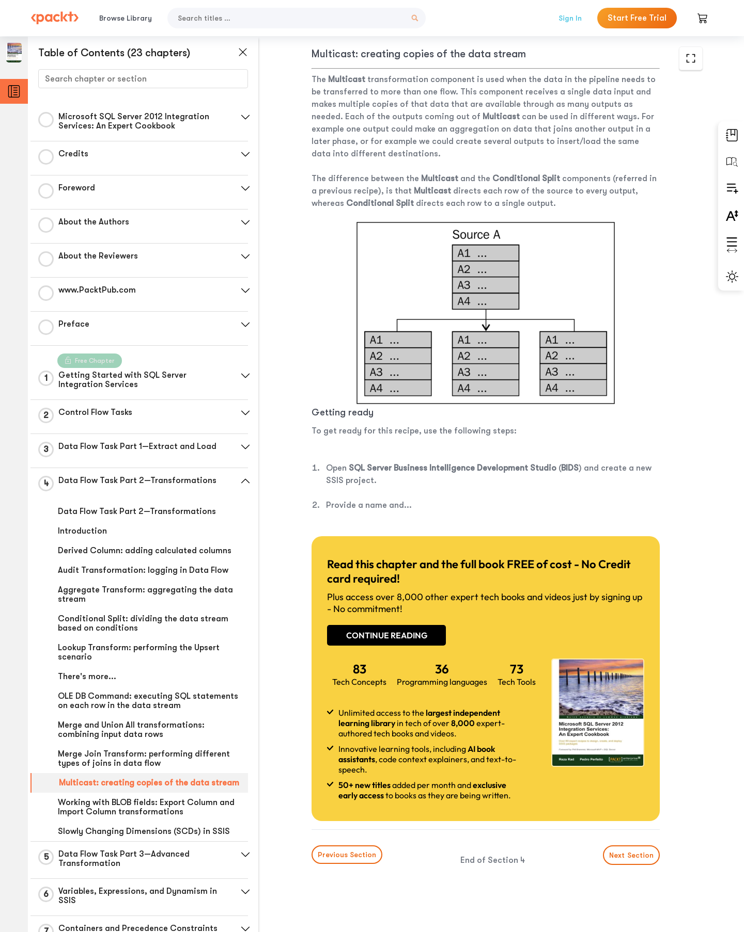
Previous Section (347, 854)
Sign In (570, 18)
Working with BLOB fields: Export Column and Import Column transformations (146, 807)
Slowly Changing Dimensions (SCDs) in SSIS (144, 831)
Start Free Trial (637, 18)
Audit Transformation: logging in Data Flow (143, 570)
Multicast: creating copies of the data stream (149, 783)
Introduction (82, 531)
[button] (245, 117)
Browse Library (125, 18)
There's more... (87, 676)
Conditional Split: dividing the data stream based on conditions (143, 623)
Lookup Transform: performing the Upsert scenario (139, 652)
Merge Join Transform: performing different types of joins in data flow (144, 758)
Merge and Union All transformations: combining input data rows (131, 729)
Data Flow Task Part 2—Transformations (137, 511)
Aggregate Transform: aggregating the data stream (145, 594)
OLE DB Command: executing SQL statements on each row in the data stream (148, 701)
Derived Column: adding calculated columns (144, 550)
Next (631, 855)
